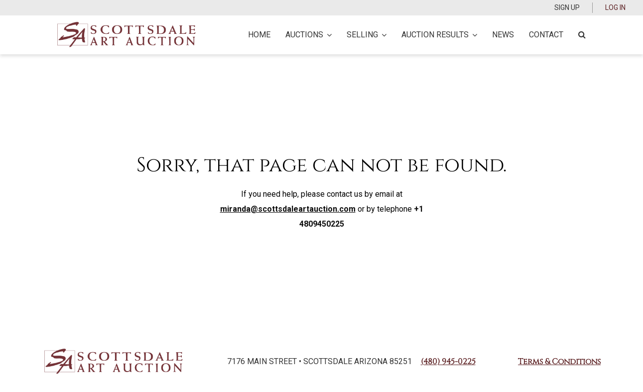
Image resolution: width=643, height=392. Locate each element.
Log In (615, 7)
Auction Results (439, 34)
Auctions (308, 34)
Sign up (567, 7)
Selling (366, 34)
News (503, 34)
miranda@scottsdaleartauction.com (288, 209)
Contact (546, 34)
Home (259, 34)
